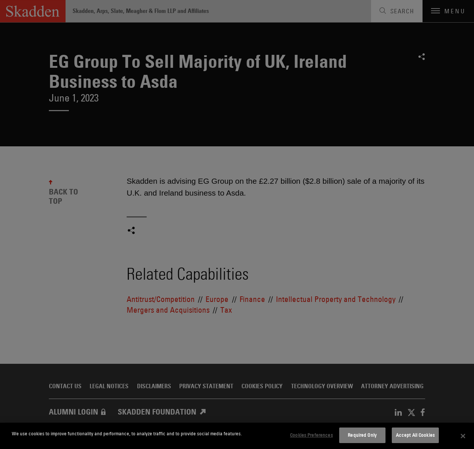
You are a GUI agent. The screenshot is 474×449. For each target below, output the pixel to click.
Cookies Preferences (311, 435)
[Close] (463, 436)
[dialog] (237, 436)
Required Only (362, 435)
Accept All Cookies (415, 435)
